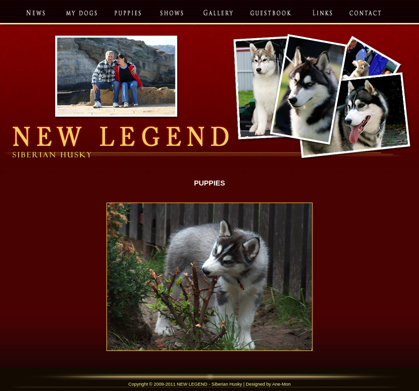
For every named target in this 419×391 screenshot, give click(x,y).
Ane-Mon (281, 384)
